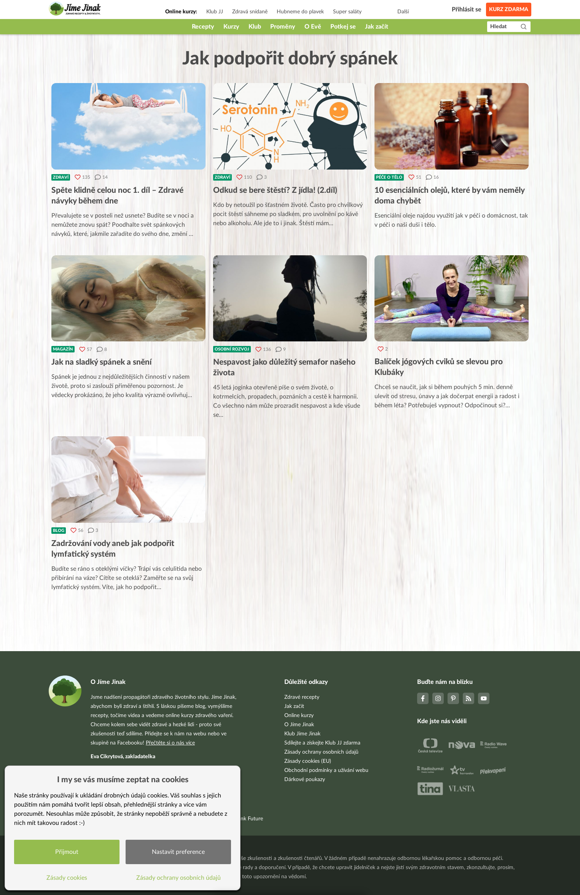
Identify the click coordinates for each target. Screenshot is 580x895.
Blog (58, 530)
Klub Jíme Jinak (302, 733)
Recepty (203, 27)
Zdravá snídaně (250, 11)
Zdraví (61, 177)
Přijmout (66, 852)
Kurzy (231, 27)
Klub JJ (214, 11)
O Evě (312, 27)
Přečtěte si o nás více (170, 743)
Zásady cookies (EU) (307, 761)
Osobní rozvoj (232, 349)
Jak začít (376, 27)
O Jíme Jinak (299, 724)
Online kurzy (299, 715)
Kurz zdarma (508, 9)
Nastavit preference (178, 852)
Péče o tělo (389, 177)
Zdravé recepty (301, 697)
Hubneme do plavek (300, 11)
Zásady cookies (66, 878)
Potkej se (343, 27)
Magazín (63, 349)
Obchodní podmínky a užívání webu (326, 770)
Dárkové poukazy (304, 779)
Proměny (282, 27)
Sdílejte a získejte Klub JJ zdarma (322, 743)
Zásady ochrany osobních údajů (321, 752)
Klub (255, 27)
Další (403, 11)
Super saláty (347, 11)
